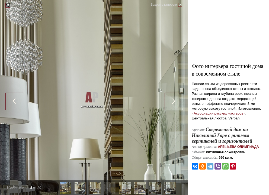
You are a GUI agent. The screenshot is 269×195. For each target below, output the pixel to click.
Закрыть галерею (164, 4)
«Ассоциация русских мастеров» (218, 113)
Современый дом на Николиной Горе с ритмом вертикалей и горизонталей (222, 135)
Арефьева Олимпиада (238, 147)
